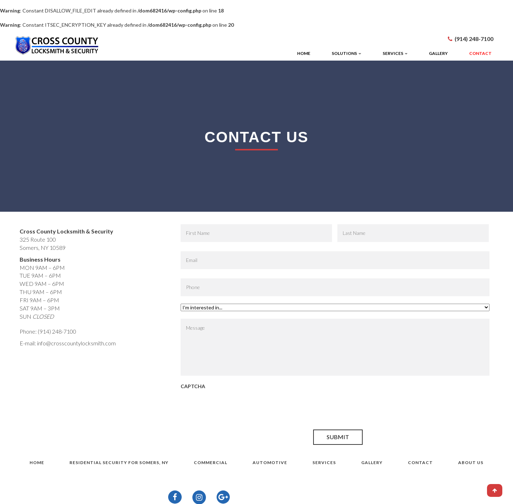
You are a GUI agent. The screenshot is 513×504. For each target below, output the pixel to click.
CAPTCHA (193, 386)
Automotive (270, 462)
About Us (470, 462)
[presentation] (235, 408)
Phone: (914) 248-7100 (48, 331)
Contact (480, 53)
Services (395, 53)
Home (303, 53)
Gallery (438, 53)
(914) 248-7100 (474, 38)
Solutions (346, 53)
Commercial (210, 462)
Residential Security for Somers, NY (119, 462)
